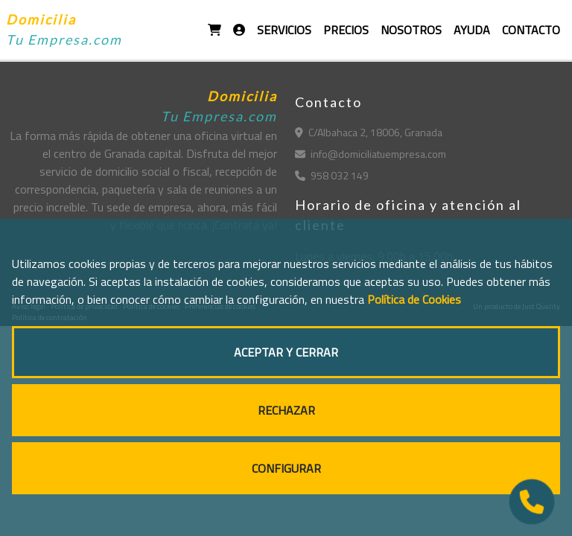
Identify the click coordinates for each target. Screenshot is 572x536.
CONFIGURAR (286, 468)
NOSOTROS (411, 30)
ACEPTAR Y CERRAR (286, 352)
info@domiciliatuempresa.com (370, 154)
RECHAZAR (286, 410)
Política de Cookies (414, 299)
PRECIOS (346, 30)
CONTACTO (531, 30)
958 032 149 (332, 175)
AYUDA (472, 30)
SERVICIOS (284, 30)
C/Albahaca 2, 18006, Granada (368, 132)
